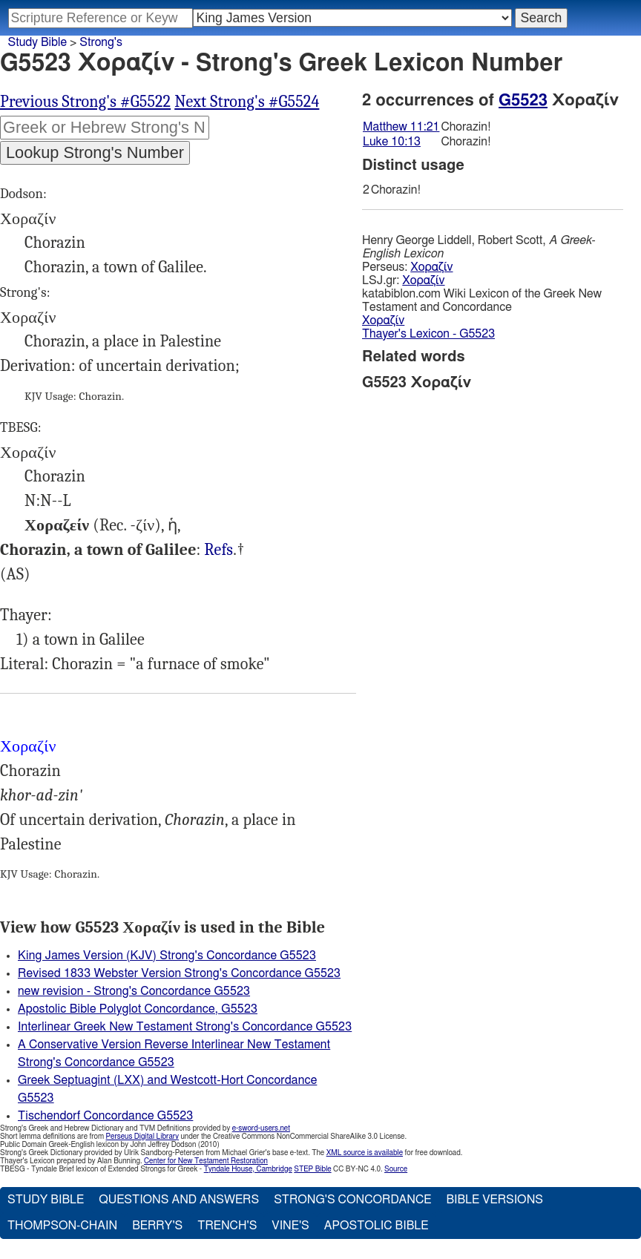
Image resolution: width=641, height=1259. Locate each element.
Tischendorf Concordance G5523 (105, 1116)
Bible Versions (494, 1200)
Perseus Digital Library (142, 1136)
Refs (218, 549)
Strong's (100, 42)
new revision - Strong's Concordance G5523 (134, 991)
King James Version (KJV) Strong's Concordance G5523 (167, 955)
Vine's (290, 1226)
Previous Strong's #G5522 (85, 101)
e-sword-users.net (261, 1128)
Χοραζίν (431, 267)
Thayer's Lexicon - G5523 (428, 334)
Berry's (157, 1226)
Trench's (227, 1226)
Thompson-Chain (62, 1226)
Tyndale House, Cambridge (248, 1169)
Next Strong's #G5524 (246, 101)
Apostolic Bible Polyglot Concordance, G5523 (137, 1009)
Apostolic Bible (376, 1226)
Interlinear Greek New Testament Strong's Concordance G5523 (185, 1027)
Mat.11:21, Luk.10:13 (218, 550)
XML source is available (364, 1153)
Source (395, 1169)
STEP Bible (312, 1169)
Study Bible (37, 42)
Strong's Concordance (352, 1200)
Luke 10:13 (392, 142)
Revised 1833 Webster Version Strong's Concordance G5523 (179, 973)
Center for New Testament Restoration (206, 1161)
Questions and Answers (179, 1200)
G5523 (523, 100)
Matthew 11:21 (401, 127)
